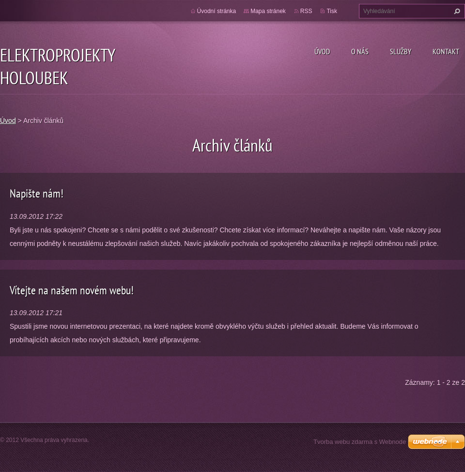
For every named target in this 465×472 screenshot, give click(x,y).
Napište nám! (36, 193)
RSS (306, 11)
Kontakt (446, 51)
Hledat (456, 11)
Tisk (331, 11)
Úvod (322, 51)
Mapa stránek (268, 11)
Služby (400, 51)
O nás (360, 51)
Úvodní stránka (216, 11)
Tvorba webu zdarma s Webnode (359, 441)
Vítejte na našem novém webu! (72, 290)
